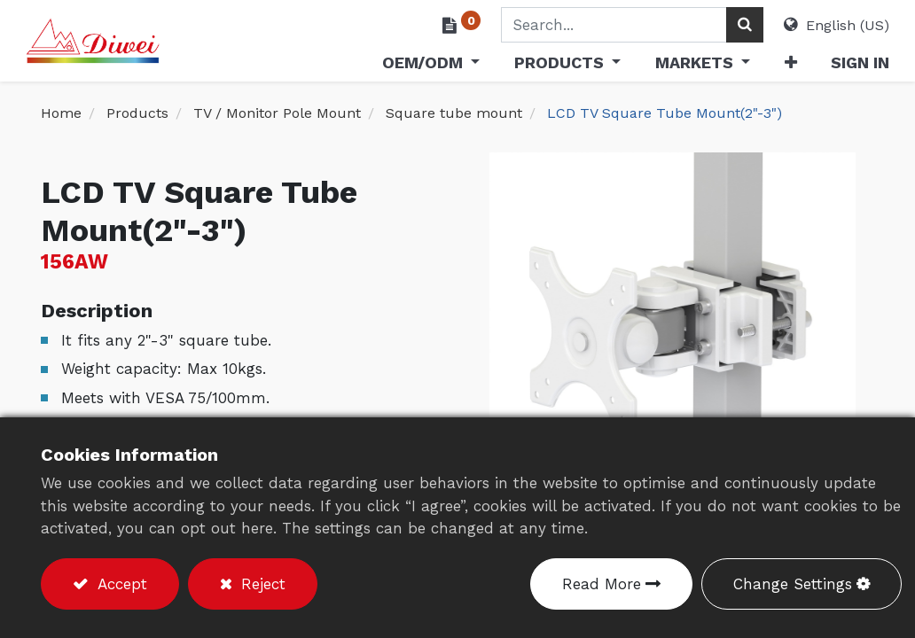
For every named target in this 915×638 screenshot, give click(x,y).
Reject (260, 584)
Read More (601, 584)
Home (61, 113)
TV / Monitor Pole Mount (277, 113)
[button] (775, 66)
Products (137, 113)
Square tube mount (454, 113)
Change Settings (792, 584)
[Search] (729, 25)
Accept (119, 584)
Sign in (845, 62)
